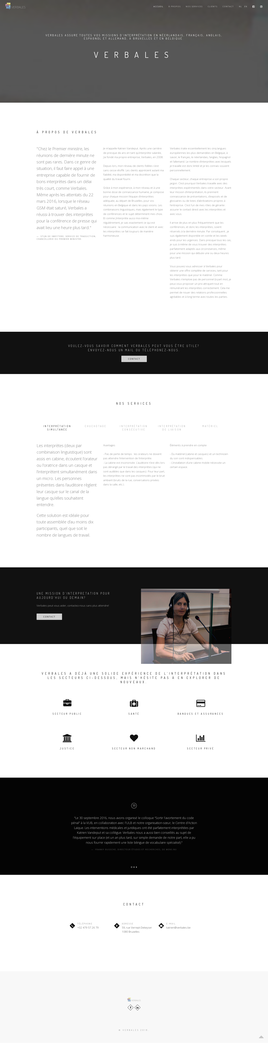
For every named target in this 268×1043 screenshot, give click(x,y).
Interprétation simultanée (57, 428)
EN (245, 6)
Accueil (158, 6)
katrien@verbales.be (178, 927)
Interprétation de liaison (171, 428)
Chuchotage (95, 426)
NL (240, 6)
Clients (212, 6)
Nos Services (194, 6)
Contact (228, 6)
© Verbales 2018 (133, 1030)
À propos (175, 6)
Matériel (210, 426)
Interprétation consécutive (133, 428)
